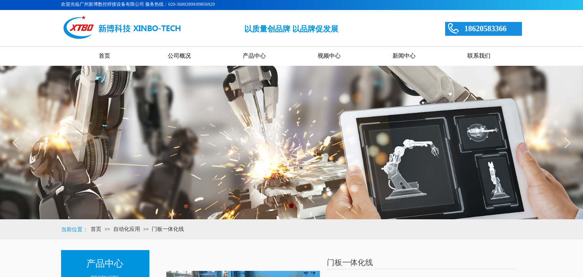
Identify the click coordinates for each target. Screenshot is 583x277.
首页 (96, 229)
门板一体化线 (168, 229)
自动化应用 (126, 229)
